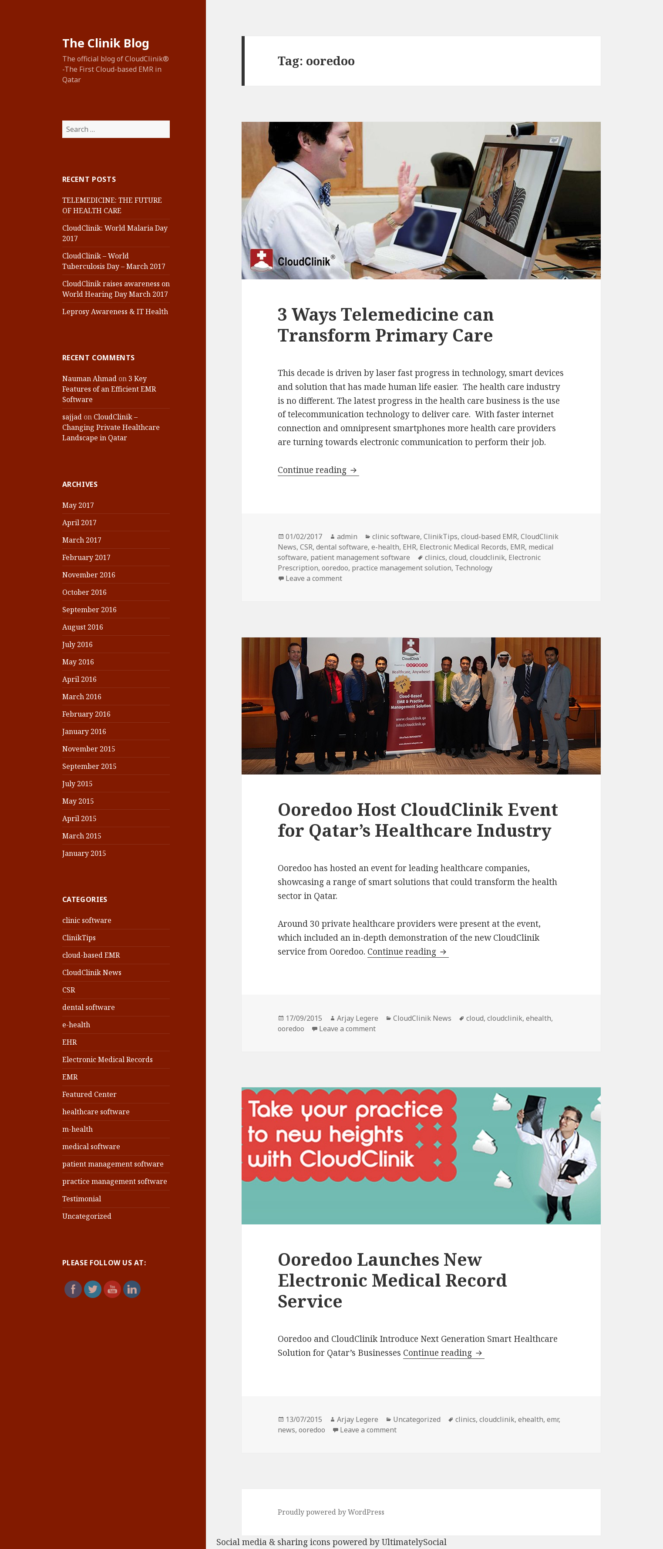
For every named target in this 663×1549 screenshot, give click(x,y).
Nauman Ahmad (89, 378)
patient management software (113, 1164)
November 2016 (88, 575)
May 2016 (78, 662)
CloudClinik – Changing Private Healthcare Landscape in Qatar (111, 427)
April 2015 (79, 818)
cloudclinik (487, 557)
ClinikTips (79, 937)
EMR (69, 1077)
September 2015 (89, 766)
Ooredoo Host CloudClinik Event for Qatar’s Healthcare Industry (418, 820)
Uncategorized (86, 1216)
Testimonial (81, 1199)
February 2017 (86, 557)
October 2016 (84, 592)
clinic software (86, 920)
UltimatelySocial (414, 1542)
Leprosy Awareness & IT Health (115, 311)
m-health (77, 1129)
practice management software (114, 1181)
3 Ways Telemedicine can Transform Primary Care (386, 324)
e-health (76, 1024)
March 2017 (81, 540)
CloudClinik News (91, 972)
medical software (91, 1146)
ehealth (538, 1018)
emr (553, 1419)
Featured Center (89, 1094)
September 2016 (89, 609)
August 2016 (82, 627)
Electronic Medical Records (107, 1059)
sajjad (72, 417)
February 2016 (86, 714)
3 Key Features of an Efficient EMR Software (109, 389)
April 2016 (79, 679)
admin (347, 536)
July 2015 (77, 783)
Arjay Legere (357, 1018)
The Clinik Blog (105, 43)
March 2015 (81, 836)
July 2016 (77, 644)
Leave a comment (314, 578)
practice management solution (401, 568)
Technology (473, 568)
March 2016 (81, 696)
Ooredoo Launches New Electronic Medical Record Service (392, 1279)
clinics (435, 557)
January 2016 (84, 731)
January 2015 (84, 853)
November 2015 (88, 749)
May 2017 (78, 505)
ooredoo (335, 568)
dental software (88, 1007)
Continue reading (318, 470)
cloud (457, 557)
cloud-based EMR (91, 955)
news (286, 1430)
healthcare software (96, 1111)
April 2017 (79, 522)
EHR (69, 1042)
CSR (68, 990)
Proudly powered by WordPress (331, 1512)
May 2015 (78, 801)
